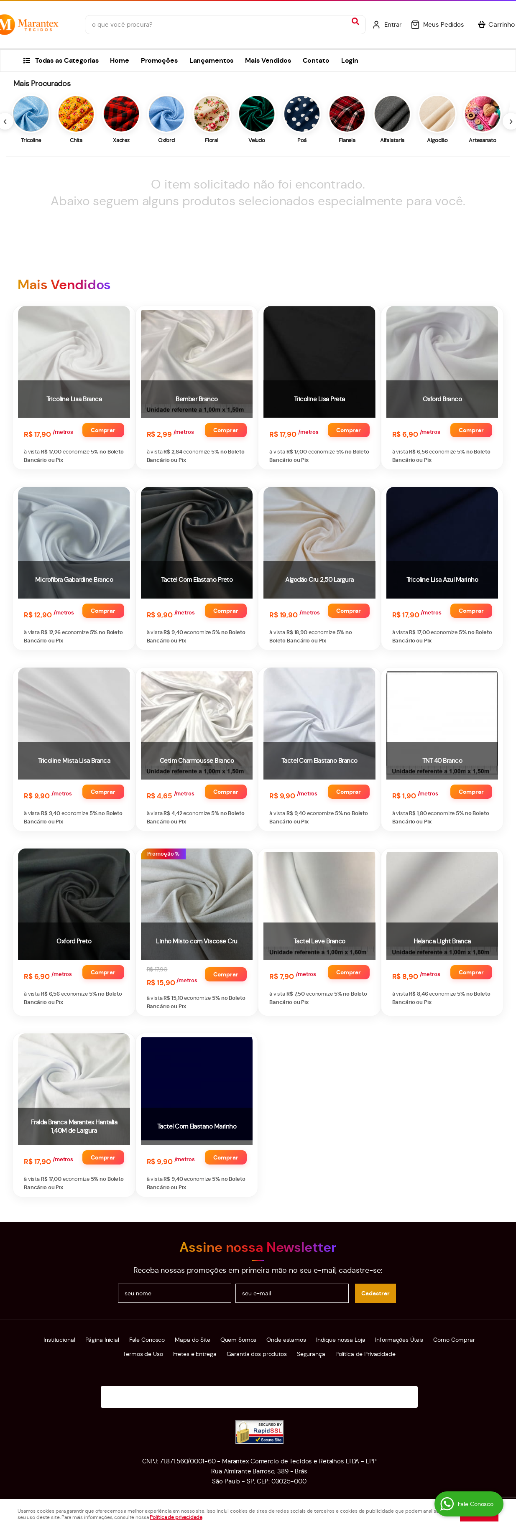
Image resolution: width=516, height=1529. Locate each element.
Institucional (59, 1339)
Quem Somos (238, 1339)
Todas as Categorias (67, 60)
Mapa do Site (192, 1339)
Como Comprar (454, 1339)
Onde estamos (286, 1339)
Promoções (159, 60)
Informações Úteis (399, 1339)
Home (119, 60)
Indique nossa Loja (340, 1339)
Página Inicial (102, 1339)
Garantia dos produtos (257, 1354)
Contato (316, 60)
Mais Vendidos (268, 60)
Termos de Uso (143, 1354)
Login (349, 60)
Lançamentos (211, 60)
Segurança (311, 1354)
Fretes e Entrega (195, 1354)
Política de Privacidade (365, 1354)
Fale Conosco (147, 1339)
